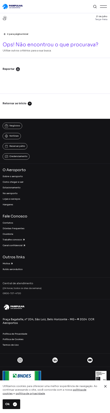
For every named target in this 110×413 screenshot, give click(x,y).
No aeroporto (10, 193)
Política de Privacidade (15, 333)
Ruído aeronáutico (13, 269)
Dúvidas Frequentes (13, 228)
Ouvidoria (8, 234)
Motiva (8, 263)
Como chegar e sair (13, 182)
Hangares (8, 204)
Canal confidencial (14, 245)
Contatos (8, 222)
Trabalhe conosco (14, 239)
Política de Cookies (13, 339)
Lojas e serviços (11, 199)
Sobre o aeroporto (13, 176)
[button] (95, 7)
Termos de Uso (11, 344)
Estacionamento (12, 187)
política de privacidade (30, 393)
